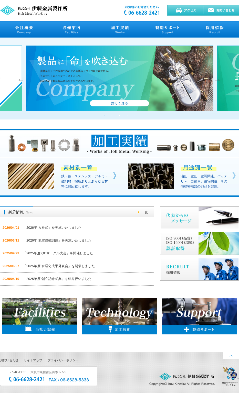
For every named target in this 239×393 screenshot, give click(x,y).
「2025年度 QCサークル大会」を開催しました (58, 253)
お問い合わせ (9, 360)
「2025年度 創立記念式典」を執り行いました (57, 279)
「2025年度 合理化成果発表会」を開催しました (59, 266)
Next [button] (216, 78)
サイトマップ (33, 360)
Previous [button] (19, 78)
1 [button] (104, 115)
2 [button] (112, 115)
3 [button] (119, 115)
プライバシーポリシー (63, 360)
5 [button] (135, 115)
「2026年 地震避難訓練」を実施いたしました (57, 240)
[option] (119, 79)
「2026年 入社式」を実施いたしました (52, 228)
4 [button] (127, 115)
